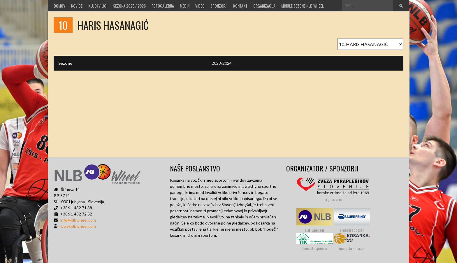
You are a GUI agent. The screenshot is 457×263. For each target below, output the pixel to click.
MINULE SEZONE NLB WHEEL (302, 6)
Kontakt (240, 6)
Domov (59, 6)
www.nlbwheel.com (78, 226)
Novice (76, 6)
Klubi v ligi (97, 6)
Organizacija (264, 6)
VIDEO (200, 6)
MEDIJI (184, 6)
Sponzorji (218, 6)
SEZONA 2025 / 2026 (129, 6)
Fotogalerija (163, 6)
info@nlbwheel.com (78, 220)
